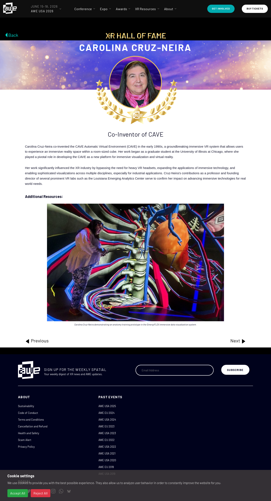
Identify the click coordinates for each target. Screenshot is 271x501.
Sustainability (26, 406)
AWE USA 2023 (107, 433)
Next (238, 341)
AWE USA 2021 (106, 453)
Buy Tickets (255, 8)
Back (13, 35)
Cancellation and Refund (32, 426)
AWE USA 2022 (107, 446)
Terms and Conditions (31, 419)
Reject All (40, 493)
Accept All (17, 493)
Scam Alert (24, 440)
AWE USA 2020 (107, 460)
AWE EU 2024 (106, 413)
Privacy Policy (26, 446)
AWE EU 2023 (106, 426)
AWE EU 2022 (106, 440)
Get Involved (221, 8)
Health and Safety (28, 433)
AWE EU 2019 (106, 467)
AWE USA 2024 (107, 419)
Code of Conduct (28, 413)
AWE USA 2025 (107, 406)
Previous (37, 341)
